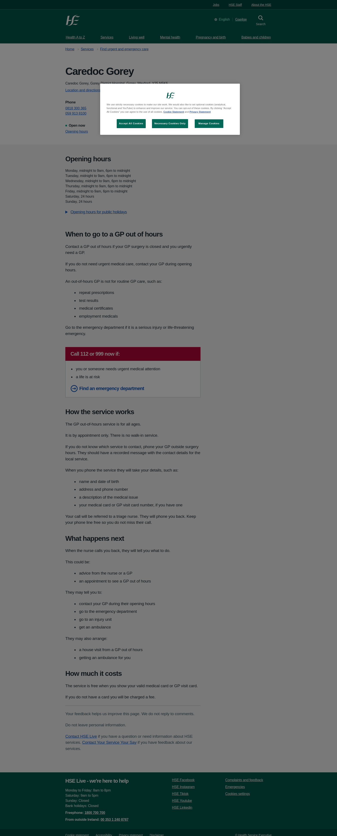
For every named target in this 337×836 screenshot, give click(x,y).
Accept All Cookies (131, 123)
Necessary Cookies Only (169, 123)
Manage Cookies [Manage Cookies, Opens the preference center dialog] (208, 123)
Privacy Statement (200, 112)
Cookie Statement (173, 112)
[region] (170, 109)
